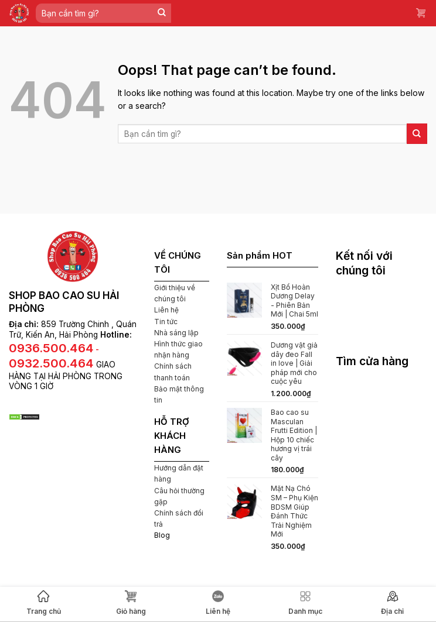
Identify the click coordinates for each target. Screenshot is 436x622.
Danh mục (305, 603)
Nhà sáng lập (176, 332)
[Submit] (162, 13)
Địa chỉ (392, 603)
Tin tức (166, 321)
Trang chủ (43, 603)
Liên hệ (218, 603)
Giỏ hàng (131, 603)
